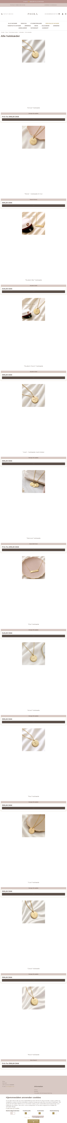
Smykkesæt (34, 28)
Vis (33, 119)
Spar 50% (24, 23)
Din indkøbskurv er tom (52, 14)
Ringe (36, 25)
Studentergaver (36, 23)
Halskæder (45, 25)
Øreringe (28, 25)
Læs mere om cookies (13, 1106)
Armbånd (56, 25)
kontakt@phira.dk (10, 1086)
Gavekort (45, 28)
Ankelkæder (23, 28)
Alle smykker (12, 23)
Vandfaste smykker (14, 25)
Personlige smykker (52, 23)
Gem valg (27, 1115)
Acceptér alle (38, 1115)
